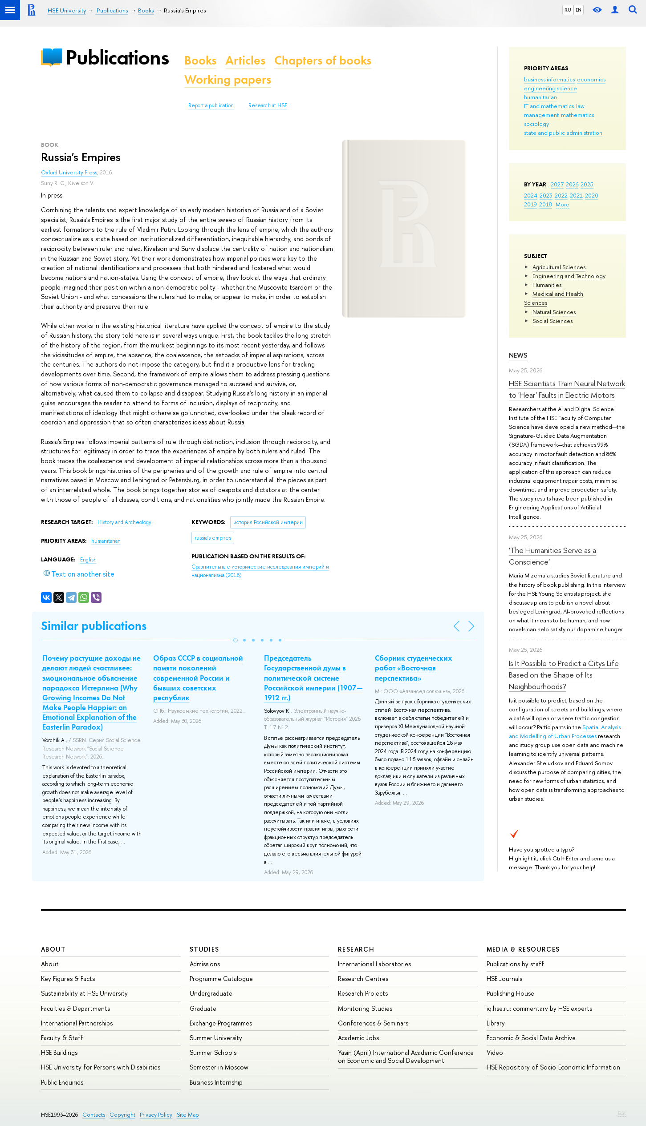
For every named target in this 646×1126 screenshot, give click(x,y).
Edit (622, 1113)
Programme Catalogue (221, 978)
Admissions (205, 964)
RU (568, 10)
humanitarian (540, 97)
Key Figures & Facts (68, 978)
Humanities (546, 285)
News (518, 355)
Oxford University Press (69, 172)
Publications (117, 57)
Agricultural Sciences (558, 267)
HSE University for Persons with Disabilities (100, 1067)
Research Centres (363, 978)
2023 (546, 195)
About (53, 949)
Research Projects (363, 993)
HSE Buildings (59, 1052)
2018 (545, 204)
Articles (245, 60)
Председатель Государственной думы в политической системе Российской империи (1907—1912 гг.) (313, 677)
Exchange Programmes (221, 1023)
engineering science (550, 88)
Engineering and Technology (568, 276)
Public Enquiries (62, 1082)
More (562, 204)
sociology (536, 124)
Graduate (203, 1008)
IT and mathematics (549, 106)
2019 (530, 204)
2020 (591, 195)
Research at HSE (267, 105)
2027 (557, 184)
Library (496, 1023)
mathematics (577, 115)
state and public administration (563, 133)
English (88, 559)
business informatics (549, 79)
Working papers (227, 79)
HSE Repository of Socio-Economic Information (553, 1067)
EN (578, 10)
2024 (530, 195)
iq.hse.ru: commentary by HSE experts (539, 1008)
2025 (587, 184)
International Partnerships (77, 1023)
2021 (576, 195)
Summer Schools (213, 1052)
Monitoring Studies (365, 1008)
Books (200, 60)
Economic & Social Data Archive (531, 1037)
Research (356, 949)
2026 (572, 184)
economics (591, 79)
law (580, 106)
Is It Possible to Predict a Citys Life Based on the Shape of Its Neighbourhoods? (564, 675)
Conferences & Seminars (373, 1023)
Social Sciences (552, 321)
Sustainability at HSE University (84, 993)
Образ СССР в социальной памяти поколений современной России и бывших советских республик (198, 677)
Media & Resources (523, 949)
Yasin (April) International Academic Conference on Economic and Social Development (406, 1056)
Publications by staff (515, 964)
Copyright (122, 1114)
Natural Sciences (554, 312)
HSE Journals (504, 978)
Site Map (188, 1114)
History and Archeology (124, 522)
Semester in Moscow (219, 1067)
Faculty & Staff (62, 1037)
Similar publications (93, 626)
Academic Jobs (358, 1037)
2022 (561, 195)
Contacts (93, 1114)
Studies (204, 949)
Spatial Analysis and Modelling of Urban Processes (565, 731)
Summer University (216, 1037)
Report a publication (211, 105)
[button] (235, 640)
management (541, 115)
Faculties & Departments (75, 1008)
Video (495, 1052)
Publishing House (510, 993)
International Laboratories (374, 964)
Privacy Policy (156, 1114)
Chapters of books (322, 60)
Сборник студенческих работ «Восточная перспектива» (413, 667)
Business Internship (216, 1082)
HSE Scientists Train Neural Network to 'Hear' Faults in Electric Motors (567, 389)
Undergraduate (211, 993)
